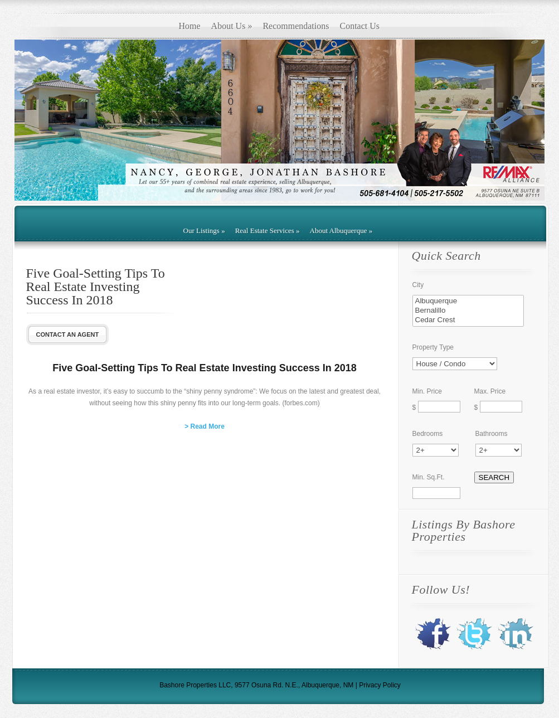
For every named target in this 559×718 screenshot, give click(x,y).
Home (190, 26)
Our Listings (204, 230)
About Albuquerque (341, 230)
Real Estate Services (267, 230)
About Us (231, 26)
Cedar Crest (468, 320)
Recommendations (296, 26)
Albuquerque (468, 301)
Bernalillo (468, 311)
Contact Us (359, 26)
